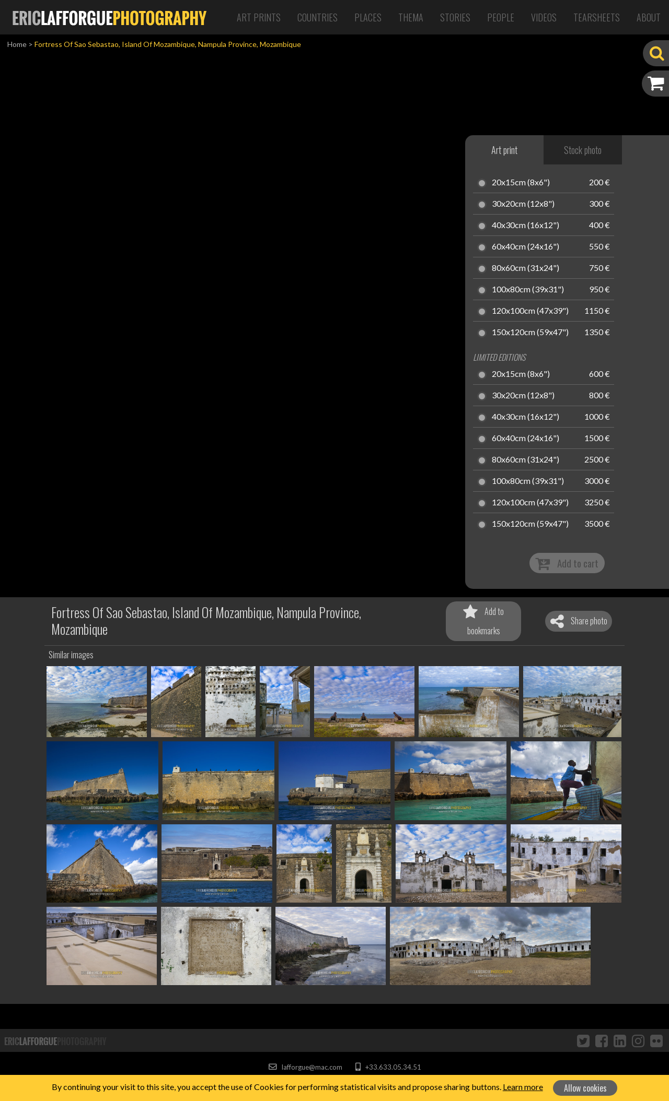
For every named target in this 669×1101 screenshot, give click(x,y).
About (649, 17)
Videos (544, 17)
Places (368, 17)
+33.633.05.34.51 (388, 1067)
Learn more (523, 1087)
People (500, 17)
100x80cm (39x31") (528, 290)
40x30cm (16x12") (525, 225)
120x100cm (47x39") (530, 311)
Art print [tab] (504, 150)
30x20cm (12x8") (523, 204)
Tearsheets (596, 17)
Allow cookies (585, 1088)
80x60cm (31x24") (525, 268)
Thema (410, 17)
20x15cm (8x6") (521, 183)
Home (17, 44)
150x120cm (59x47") (530, 332)
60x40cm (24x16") (525, 247)
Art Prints (259, 17)
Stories (455, 17)
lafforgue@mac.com (305, 1067)
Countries (317, 17)
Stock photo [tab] (583, 150)
